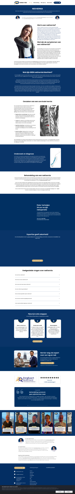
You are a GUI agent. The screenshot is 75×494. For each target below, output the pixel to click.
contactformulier (21, 327)
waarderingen (51, 382)
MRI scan (17, 142)
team (34, 327)
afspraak (25, 330)
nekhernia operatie (43, 180)
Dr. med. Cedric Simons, (50, 439)
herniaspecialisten (54, 329)
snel (57, 332)
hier (33, 18)
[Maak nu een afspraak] (47, 363)
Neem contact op (21, 325)
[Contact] (57, 3)
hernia (52, 28)
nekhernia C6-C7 (36, 61)
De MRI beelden (50, 327)
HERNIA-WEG (23, 2)
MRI (33, 332)
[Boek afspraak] (37, 261)
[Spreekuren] (37, 341)
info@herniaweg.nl (19, 474)
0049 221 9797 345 (19, 471)
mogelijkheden (56, 330)
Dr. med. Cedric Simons (41, 17)
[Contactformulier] (19, 468)
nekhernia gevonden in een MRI (33, 161)
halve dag (40, 335)
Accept (60, 491)
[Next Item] (69, 423)
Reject (68, 491)
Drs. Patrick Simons (27, 18)
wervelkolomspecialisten (33, 316)
